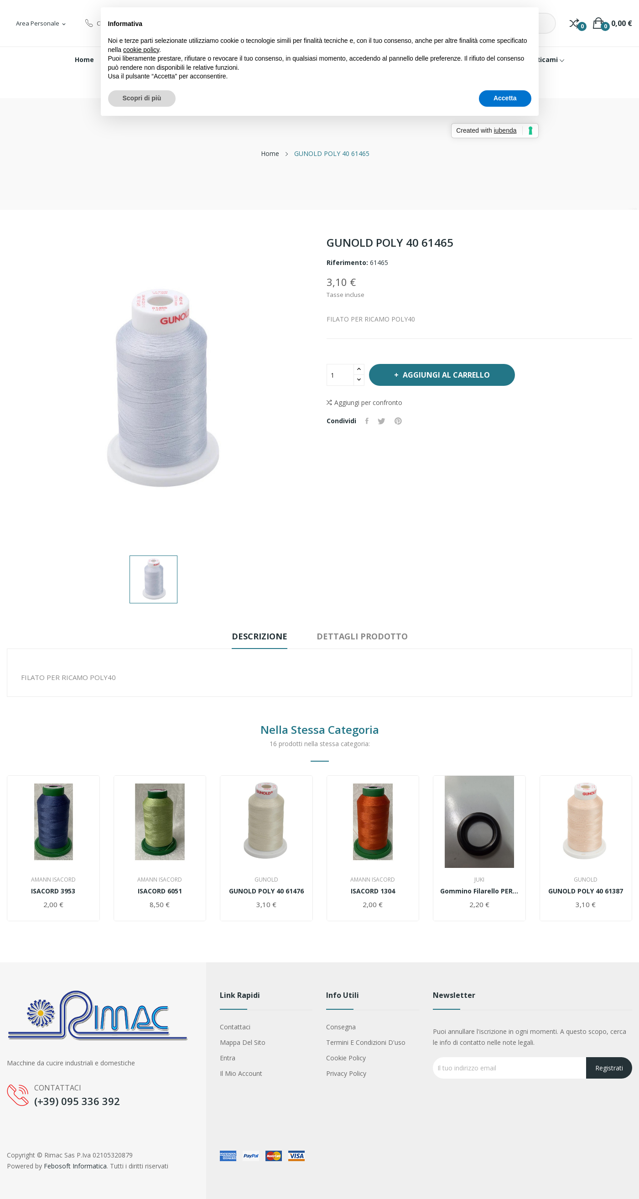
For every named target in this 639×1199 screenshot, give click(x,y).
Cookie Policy (346, 1058)
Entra (227, 1058)
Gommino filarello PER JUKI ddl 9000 (479, 891)
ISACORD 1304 (373, 891)
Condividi (367, 421)
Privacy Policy (346, 1073)
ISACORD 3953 (53, 891)
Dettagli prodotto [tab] (362, 636)
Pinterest (398, 421)
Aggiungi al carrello (445, 375)
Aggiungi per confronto (364, 403)
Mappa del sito (242, 1042)
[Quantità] (340, 375)
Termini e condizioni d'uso (365, 1042)
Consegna (341, 1027)
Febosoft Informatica (75, 1166)
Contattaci (235, 1027)
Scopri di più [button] (142, 98)
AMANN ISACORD (53, 879)
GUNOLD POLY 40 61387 (585, 891)
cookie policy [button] (141, 49)
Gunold (266, 879)
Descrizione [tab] (259, 636)
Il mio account (241, 1073)
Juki (479, 879)
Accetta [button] (505, 98)
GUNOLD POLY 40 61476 (266, 891)
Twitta (381, 421)
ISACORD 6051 (160, 891)
